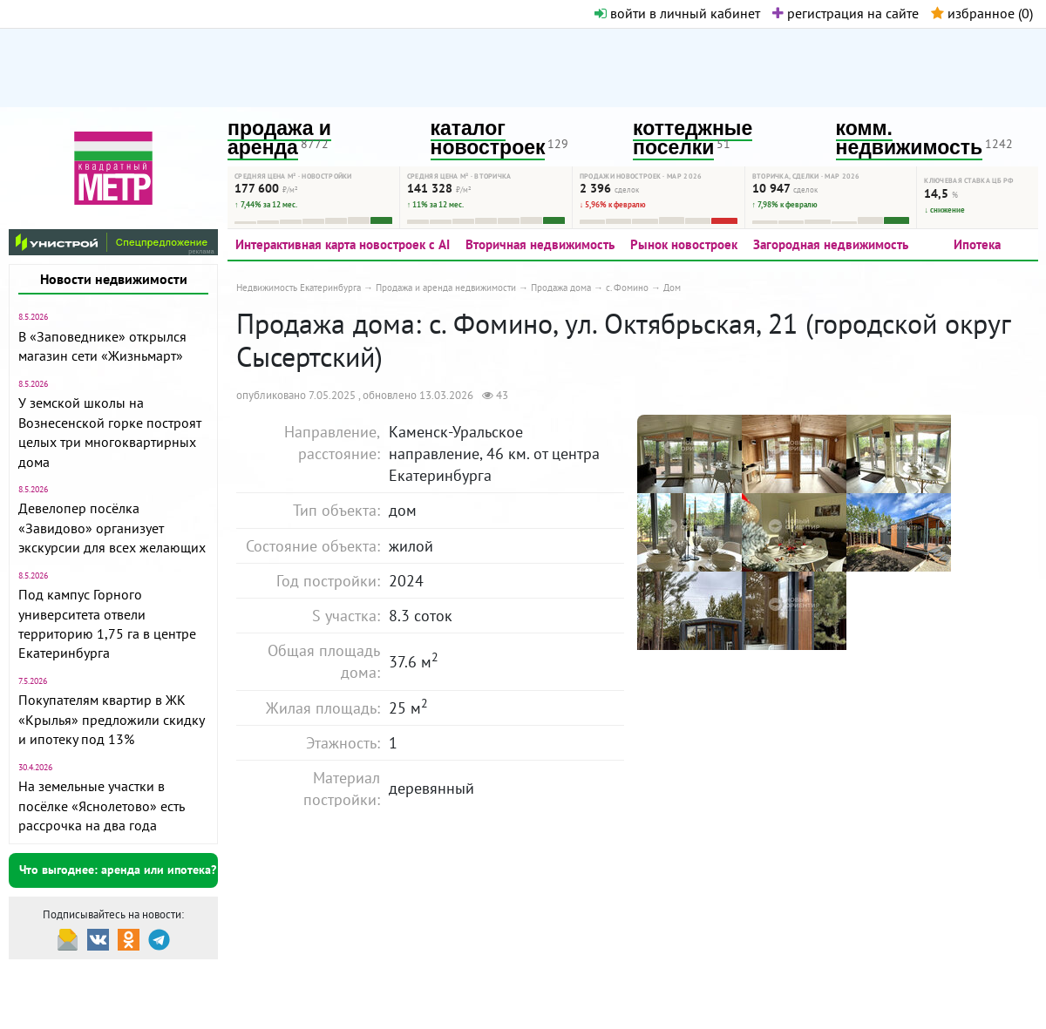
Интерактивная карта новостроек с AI (342, 244)
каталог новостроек (488, 138)
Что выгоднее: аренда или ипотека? (117, 869)
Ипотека (977, 244)
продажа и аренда (279, 138)
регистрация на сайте (845, 13)
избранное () (982, 13)
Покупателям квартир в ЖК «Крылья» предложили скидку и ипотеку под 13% (111, 719)
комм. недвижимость (909, 138)
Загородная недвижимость (830, 244)
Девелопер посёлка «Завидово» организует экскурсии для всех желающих (112, 527)
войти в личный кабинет (677, 13)
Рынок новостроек (683, 244)
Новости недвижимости (113, 279)
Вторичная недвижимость (540, 244)
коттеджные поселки (692, 138)
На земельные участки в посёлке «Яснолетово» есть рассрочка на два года (101, 805)
